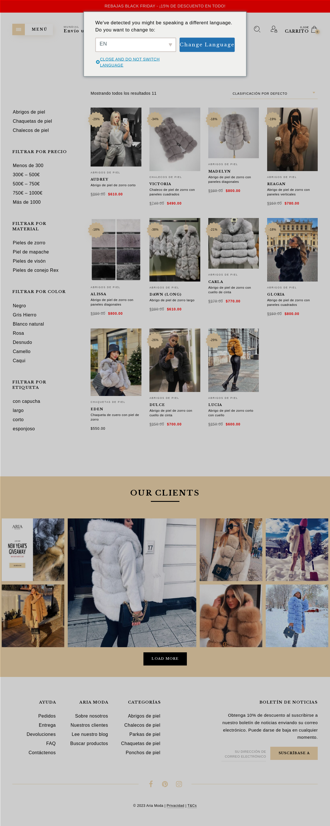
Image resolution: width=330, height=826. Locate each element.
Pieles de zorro (29, 242)
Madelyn (219, 171)
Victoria (160, 184)
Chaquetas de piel (108, 402)
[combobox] (274, 93)
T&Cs (192, 806)
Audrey (99, 179)
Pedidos (47, 716)
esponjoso (24, 428)
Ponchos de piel (143, 752)
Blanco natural (28, 324)
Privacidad (175, 806)
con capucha (26, 401)
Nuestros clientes (89, 725)
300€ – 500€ (26, 174)
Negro (19, 305)
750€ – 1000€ (28, 193)
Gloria (276, 294)
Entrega (47, 725)
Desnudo (22, 342)
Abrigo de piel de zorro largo (172, 300)
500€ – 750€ (26, 183)
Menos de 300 (28, 165)
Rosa (18, 333)
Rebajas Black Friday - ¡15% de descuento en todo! (165, 6)
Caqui (19, 360)
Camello (22, 351)
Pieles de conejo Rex (36, 270)
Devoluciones (41, 734)
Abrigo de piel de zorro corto (113, 185)
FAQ (51, 743)
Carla (215, 282)
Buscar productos (89, 743)
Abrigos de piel (105, 172)
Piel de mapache (31, 251)
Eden (97, 409)
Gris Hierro (25, 314)
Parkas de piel (144, 734)
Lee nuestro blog (90, 734)
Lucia (215, 405)
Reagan (276, 184)
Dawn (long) (165, 294)
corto (18, 419)
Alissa (98, 294)
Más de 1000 (27, 202)
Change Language (207, 44)
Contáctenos (42, 752)
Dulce (157, 405)
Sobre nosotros (91, 716)
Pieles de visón (29, 261)
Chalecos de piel (165, 177)
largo (18, 410)
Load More (165, 659)
